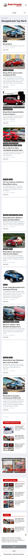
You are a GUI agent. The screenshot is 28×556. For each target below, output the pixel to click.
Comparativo (6, 145)
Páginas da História (8, 109)
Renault (17, 322)
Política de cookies (7, 554)
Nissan (5, 41)
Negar (14, 551)
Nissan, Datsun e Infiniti (18, 107)
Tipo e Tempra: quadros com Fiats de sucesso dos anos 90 (20, 502)
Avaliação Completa (13, 143)
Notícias (5, 70)
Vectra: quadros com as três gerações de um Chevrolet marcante (20, 494)
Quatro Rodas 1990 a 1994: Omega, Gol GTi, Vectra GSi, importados (19, 437)
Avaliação (6, 143)
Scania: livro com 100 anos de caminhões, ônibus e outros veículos (20, 427)
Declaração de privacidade (18, 554)
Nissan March (7, 44)
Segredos (11, 70)
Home (2, 18)
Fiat (11, 145)
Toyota (19, 145)
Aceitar (14, 547)
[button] (26, 535)
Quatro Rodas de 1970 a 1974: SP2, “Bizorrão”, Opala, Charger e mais (20, 528)
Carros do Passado (8, 107)
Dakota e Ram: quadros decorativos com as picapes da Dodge (20, 445)
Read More (5, 49)
